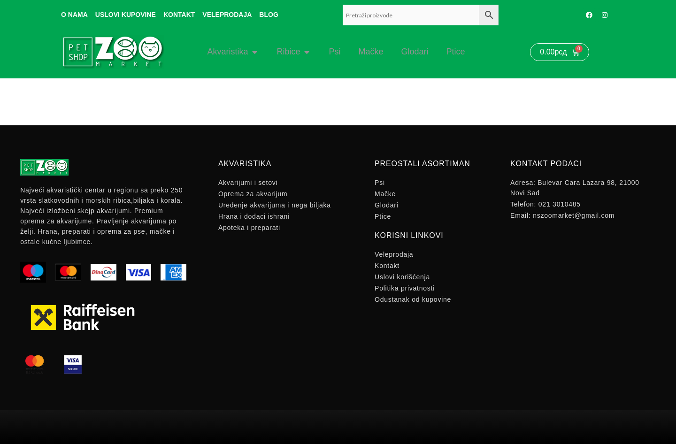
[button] (475, 84)
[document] (338, 222)
